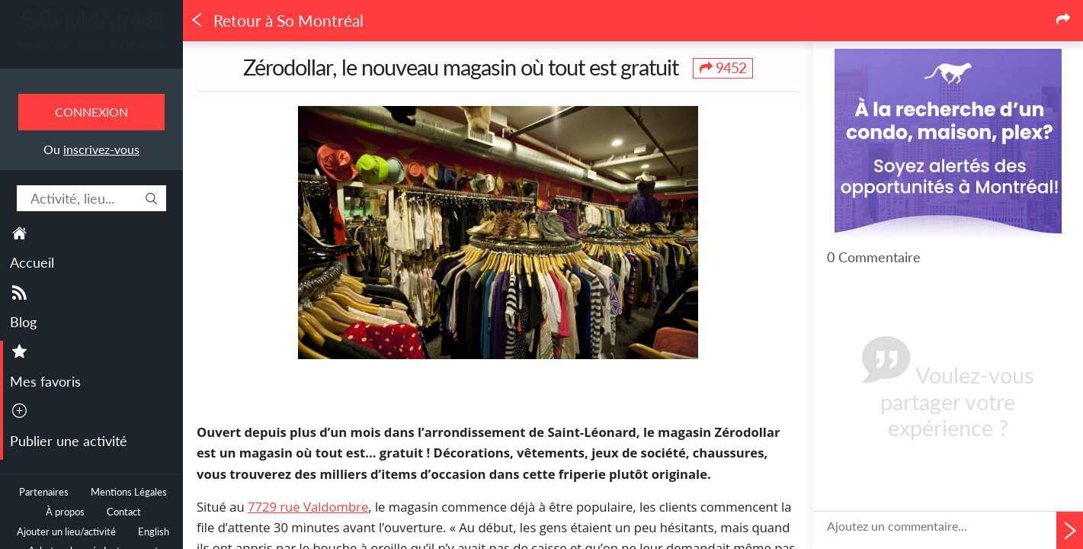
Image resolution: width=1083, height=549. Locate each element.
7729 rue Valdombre (308, 506)
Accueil (32, 262)
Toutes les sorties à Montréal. (91, 46)
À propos (65, 512)
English (153, 532)
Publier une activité (68, 440)
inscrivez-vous (101, 149)
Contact (124, 512)
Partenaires (44, 492)
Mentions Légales (129, 492)
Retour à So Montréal (277, 20)
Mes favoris (45, 381)
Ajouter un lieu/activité (66, 532)
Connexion (91, 111)
